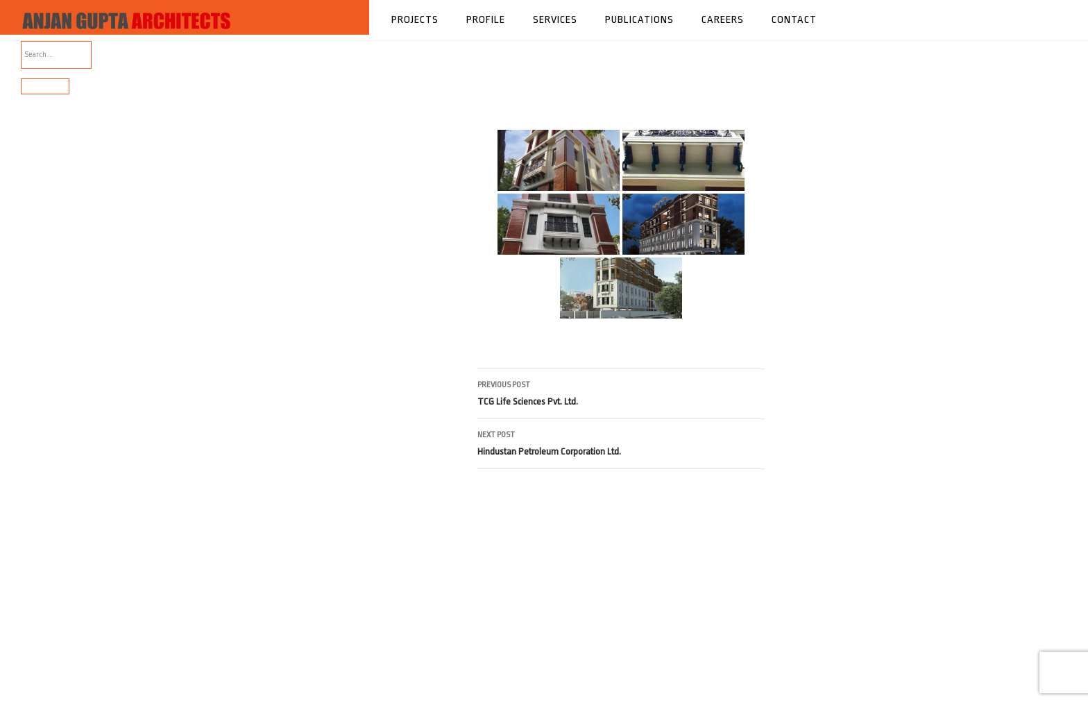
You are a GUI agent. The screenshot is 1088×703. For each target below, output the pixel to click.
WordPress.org (45, 370)
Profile (485, 20)
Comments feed (45, 354)
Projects (415, 20)
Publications (639, 20)
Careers (723, 20)
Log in (31, 320)
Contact (794, 20)
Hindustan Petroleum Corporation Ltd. (621, 442)
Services (555, 20)
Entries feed (39, 337)
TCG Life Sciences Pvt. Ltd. (621, 392)
